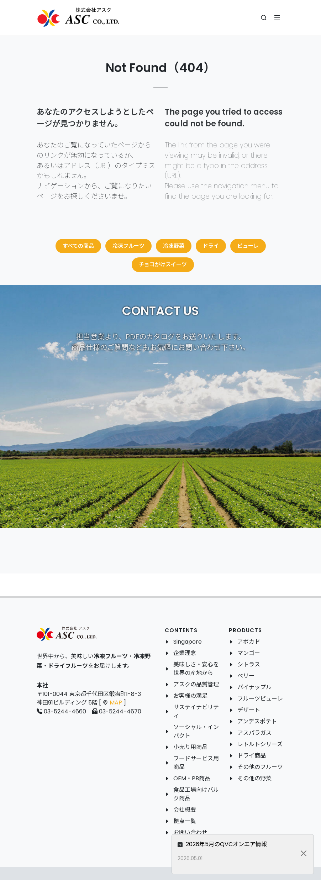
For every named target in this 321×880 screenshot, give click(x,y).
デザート (248, 710)
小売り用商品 (190, 747)
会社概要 (184, 810)
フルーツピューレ (260, 699)
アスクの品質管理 (196, 684)
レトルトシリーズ (260, 744)
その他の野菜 (254, 778)
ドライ (211, 246)
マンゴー (248, 653)
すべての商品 (78, 246)
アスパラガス (254, 733)
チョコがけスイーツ (163, 264)
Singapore (187, 642)
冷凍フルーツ (128, 246)
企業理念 (184, 653)
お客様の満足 (190, 696)
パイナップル (254, 687)
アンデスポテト (257, 721)
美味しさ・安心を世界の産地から (196, 668)
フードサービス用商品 (196, 762)
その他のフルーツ (260, 767)
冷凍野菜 (173, 246)
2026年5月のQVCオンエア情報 (245, 844)
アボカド (248, 642)
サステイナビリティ (196, 711)
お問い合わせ (190, 832)
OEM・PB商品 (191, 778)
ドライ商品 (251, 755)
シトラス (248, 664)
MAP (116, 702)
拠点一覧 (184, 821)
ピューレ (248, 246)
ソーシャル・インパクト (196, 731)
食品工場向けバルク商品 (196, 794)
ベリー (245, 676)
